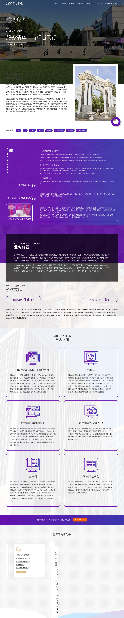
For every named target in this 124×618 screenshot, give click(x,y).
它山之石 (8, 602)
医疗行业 (20, 594)
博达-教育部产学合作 (48, 594)
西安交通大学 (33, 596)
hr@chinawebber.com (105, 595)
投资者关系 (108, 3)
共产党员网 (61, 596)
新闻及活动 (89, 3)
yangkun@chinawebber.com (110, 592)
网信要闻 (60, 594)
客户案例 (80, 3)
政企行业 (20, 596)
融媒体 (7, 594)
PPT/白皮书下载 (46, 591)
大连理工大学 (33, 602)
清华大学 (32, 591)
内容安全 (8, 600)
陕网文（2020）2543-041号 (43, 613)
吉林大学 (32, 600)
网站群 (7, 591)
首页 (55, 3)
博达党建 (60, 591)
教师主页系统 (9, 598)
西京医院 (32, 607)
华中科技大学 (33, 598)
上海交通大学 (33, 594)
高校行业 (20, 591)
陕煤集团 (32, 605)
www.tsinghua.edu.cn (17, 44)
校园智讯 (8, 596)
